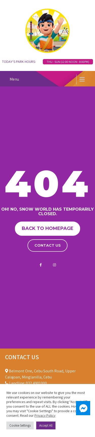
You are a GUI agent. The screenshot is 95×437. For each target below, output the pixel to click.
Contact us (47, 245)
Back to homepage (47, 228)
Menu (14, 79)
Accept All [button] (45, 425)
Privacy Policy (44, 415)
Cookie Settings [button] (20, 425)
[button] (83, 408)
